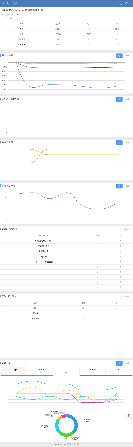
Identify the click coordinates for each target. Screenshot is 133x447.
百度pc (14, 371)
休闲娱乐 (6, 15)
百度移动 (40, 371)
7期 (119, 56)
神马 (119, 371)
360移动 (92, 371)
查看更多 (126, 229)
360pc (66, 370)
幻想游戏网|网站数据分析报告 (22, 10)
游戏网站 (15, 15)
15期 (128, 56)
